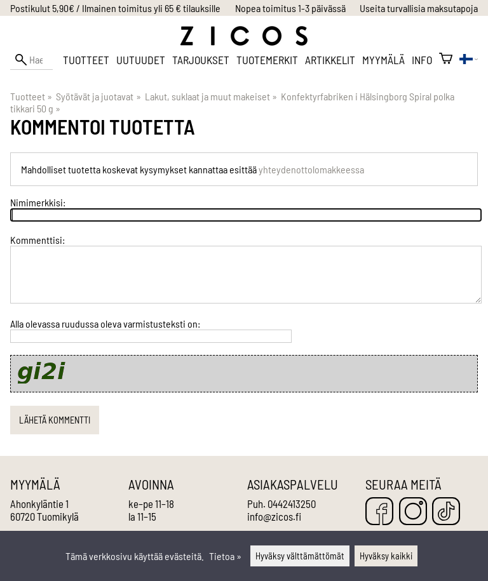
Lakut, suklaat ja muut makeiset (211, 96)
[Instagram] (413, 512)
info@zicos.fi (274, 516)
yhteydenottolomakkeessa (311, 169)
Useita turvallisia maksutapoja (419, 8)
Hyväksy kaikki (386, 556)
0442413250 (292, 503)
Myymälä (383, 60)
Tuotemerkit (267, 60)
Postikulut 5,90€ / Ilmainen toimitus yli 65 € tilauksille (115, 8)
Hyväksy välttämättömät (299, 556)
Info (422, 60)
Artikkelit (330, 60)
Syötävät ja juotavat (98, 96)
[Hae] (31, 59)
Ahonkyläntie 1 (39, 503)
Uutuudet (140, 60)
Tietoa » (225, 556)
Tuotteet (86, 60)
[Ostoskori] (445, 60)
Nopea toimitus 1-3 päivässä (290, 8)
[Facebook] (379, 512)
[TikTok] (446, 512)
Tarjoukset (200, 60)
